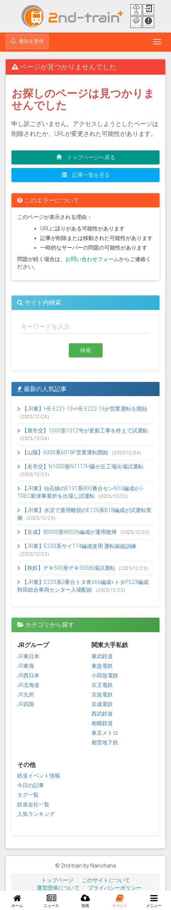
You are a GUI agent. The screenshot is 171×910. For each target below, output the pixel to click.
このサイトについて (106, 880)
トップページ (57, 880)
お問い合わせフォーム (92, 259)
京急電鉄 (102, 694)
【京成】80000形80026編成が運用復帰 (67, 532)
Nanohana (103, 866)
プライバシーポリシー (115, 888)
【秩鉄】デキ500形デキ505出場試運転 (66, 568)
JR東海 (25, 666)
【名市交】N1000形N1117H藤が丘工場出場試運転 (80, 466)
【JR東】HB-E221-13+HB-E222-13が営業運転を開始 (82, 409)
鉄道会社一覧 (33, 804)
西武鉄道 (102, 714)
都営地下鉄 (104, 742)
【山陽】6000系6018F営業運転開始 (63, 452)
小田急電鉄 (104, 675)
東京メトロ (104, 733)
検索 (85, 350)
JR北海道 (28, 685)
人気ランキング (36, 814)
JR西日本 (28, 675)
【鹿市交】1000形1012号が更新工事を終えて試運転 (82, 430)
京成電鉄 (102, 704)
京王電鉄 (102, 685)
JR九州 (25, 694)
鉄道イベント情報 (38, 776)
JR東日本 (28, 656)
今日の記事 (30, 785)
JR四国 (25, 704)
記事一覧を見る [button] (86, 175)
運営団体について (58, 888)
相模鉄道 (102, 723)
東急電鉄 (102, 666)
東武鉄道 (102, 656)
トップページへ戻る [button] (85, 157)
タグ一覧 (28, 795)
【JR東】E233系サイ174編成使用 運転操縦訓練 (76, 546)
